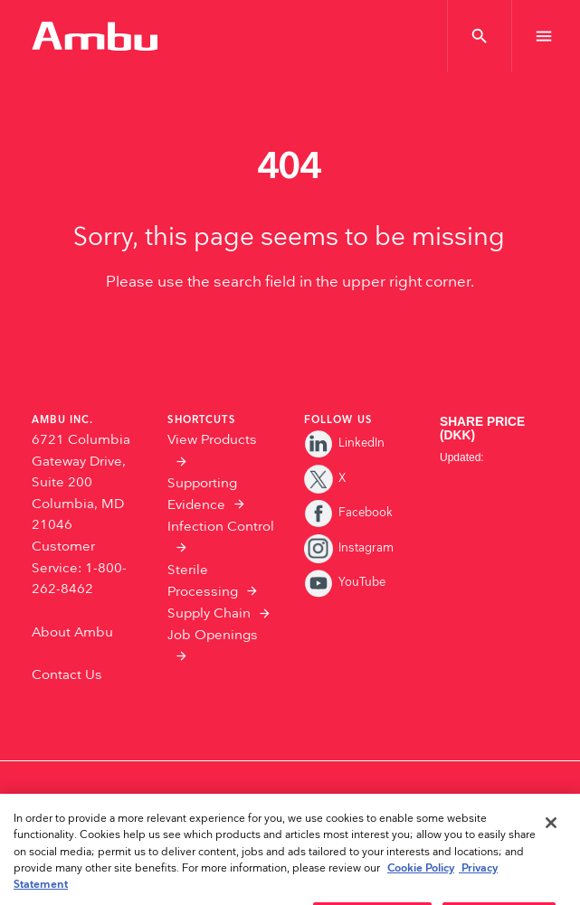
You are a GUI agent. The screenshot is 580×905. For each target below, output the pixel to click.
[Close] (551, 839)
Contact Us (67, 675)
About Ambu (72, 632)
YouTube (345, 582)
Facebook (349, 512)
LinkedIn (344, 443)
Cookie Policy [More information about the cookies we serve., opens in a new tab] (420, 884)
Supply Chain (209, 613)
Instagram (349, 548)
